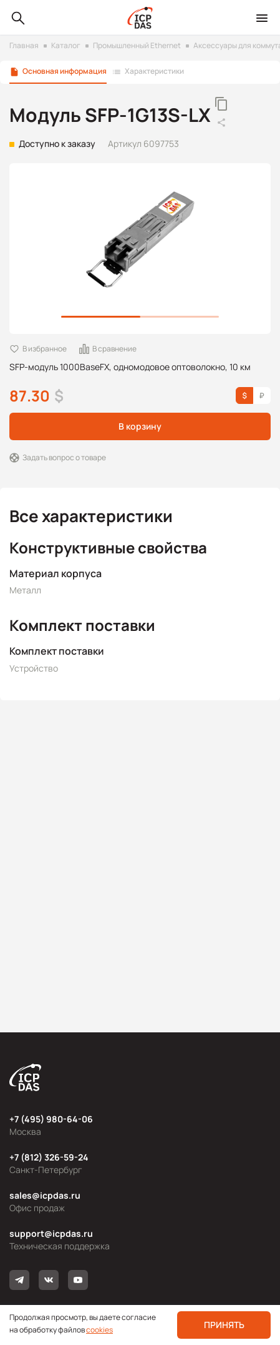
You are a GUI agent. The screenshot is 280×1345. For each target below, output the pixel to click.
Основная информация (64, 71)
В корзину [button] (140, 426)
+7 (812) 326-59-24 (49, 1157)
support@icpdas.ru (51, 1233)
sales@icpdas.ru (44, 1195)
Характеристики (154, 71)
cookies (99, 1329)
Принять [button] (224, 1325)
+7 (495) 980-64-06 (51, 1119)
